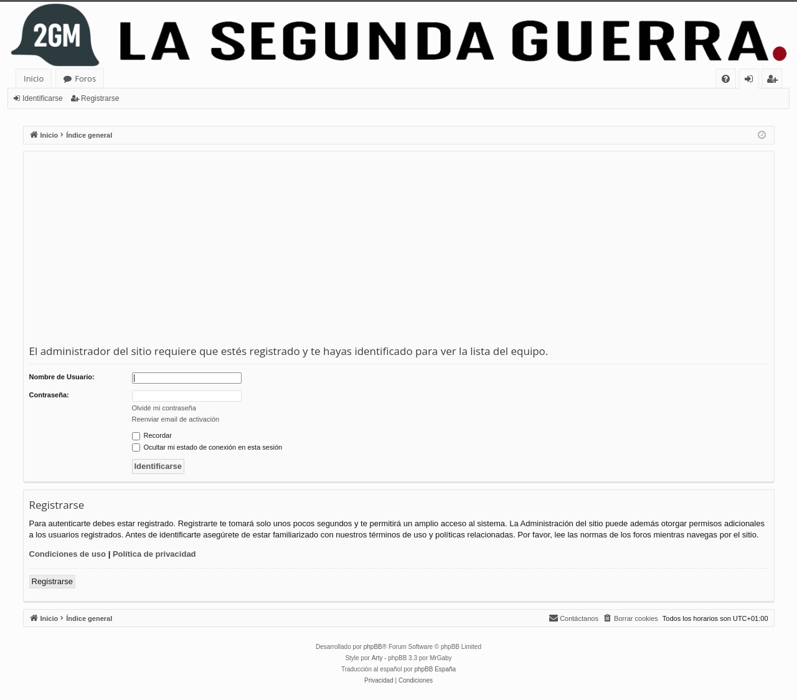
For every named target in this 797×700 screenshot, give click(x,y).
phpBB (373, 646)
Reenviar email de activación (176, 419)
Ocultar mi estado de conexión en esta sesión (207, 447)
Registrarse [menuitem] (774, 80)
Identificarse (42, 98)
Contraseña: (49, 395)
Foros (85, 78)
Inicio (34, 78)
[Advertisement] (398, 250)
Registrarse (100, 98)
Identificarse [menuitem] (751, 80)
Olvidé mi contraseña (164, 408)
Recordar (152, 435)
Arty (377, 658)
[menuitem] (725, 78)
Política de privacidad (154, 554)
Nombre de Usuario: (62, 377)
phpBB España (435, 669)
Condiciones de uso (67, 554)
